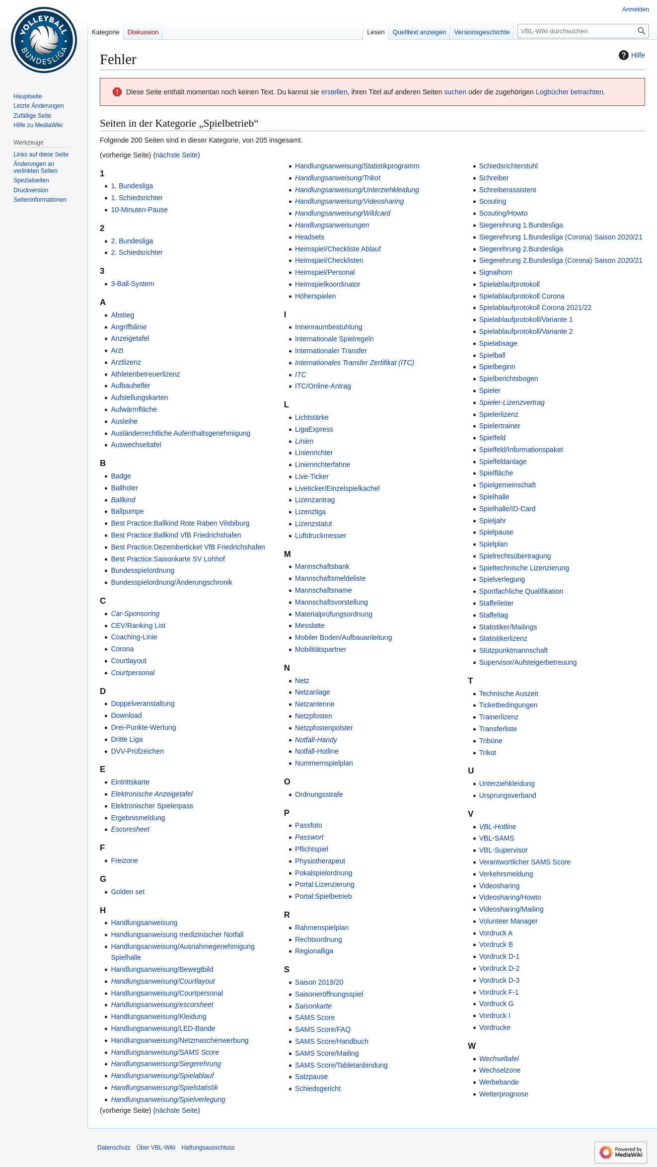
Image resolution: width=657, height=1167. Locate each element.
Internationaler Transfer (331, 351)
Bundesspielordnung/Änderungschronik (171, 582)
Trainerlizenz (499, 717)
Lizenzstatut (313, 524)
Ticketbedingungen (508, 705)
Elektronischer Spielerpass (152, 806)
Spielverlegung (502, 579)
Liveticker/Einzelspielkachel (337, 488)
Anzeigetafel (130, 338)
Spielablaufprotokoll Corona (522, 296)
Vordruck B (496, 944)
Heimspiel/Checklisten (329, 260)
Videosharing (499, 886)
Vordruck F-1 (499, 992)
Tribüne (491, 741)
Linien (304, 441)
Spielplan (493, 544)
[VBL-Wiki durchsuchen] (583, 31)
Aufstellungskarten (139, 397)
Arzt (117, 350)
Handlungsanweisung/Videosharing (349, 201)
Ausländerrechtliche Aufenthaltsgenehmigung (180, 433)
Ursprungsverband (507, 795)
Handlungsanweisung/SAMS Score (165, 1052)
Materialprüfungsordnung (333, 614)
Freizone (124, 860)
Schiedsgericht (318, 1088)
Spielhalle (494, 497)
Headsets (309, 237)
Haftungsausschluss (207, 1147)
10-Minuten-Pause (139, 210)
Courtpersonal (132, 673)
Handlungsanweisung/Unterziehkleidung (357, 190)
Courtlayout (128, 661)
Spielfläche (496, 473)
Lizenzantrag (315, 500)
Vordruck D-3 (499, 980)
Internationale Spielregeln (334, 339)
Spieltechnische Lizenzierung (524, 568)
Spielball (492, 355)
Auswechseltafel (136, 445)
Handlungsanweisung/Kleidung (158, 1016)
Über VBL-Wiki (156, 1147)
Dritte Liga (127, 739)
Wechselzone (500, 1070)
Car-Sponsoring (135, 614)
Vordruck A (496, 933)
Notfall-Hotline (317, 751)
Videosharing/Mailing (511, 909)
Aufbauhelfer (130, 385)
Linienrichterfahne (322, 464)
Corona (122, 649)
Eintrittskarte (130, 782)
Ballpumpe (127, 511)
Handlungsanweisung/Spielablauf (162, 1076)
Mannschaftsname (323, 590)
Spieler (490, 390)
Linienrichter (314, 453)
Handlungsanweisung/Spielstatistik (164, 1087)
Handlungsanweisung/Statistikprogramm (357, 166)
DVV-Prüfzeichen (137, 751)
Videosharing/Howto (510, 897)
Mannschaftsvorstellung (331, 602)
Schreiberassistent (507, 190)
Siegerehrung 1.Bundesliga (521, 225)
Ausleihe (124, 421)
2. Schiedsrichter (136, 252)
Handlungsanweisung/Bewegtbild (162, 969)
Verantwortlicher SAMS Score (525, 862)
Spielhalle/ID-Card (507, 509)
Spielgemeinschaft (507, 485)
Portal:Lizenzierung (325, 884)
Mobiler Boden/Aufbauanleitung (343, 637)
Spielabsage (498, 343)
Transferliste (498, 729)
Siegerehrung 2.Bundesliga (521, 249)
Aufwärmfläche (134, 409)
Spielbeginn (497, 367)
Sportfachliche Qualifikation (521, 591)
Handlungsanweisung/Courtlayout (163, 981)
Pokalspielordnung (323, 873)
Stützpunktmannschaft (513, 650)
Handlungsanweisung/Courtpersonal (167, 993)
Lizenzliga (310, 512)
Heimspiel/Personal (325, 272)
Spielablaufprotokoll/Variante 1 (526, 319)
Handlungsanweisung (144, 923)
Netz (302, 681)
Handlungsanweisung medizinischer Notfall (177, 934)
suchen (455, 92)
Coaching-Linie (134, 637)
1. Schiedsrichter (136, 198)
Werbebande (499, 1082)
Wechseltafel (499, 1059)
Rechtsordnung (318, 939)
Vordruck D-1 (499, 956)
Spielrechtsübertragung (515, 556)
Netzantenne (314, 704)
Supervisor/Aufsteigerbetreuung (528, 662)
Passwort (309, 837)
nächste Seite (176, 155)
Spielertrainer (499, 426)
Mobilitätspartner (321, 649)
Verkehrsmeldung (506, 874)
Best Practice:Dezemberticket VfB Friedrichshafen (188, 547)
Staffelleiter (496, 603)
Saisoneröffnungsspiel (329, 994)
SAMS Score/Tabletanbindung (341, 1065)
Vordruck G (496, 1004)
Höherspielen (315, 296)
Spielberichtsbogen (508, 379)
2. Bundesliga (132, 241)
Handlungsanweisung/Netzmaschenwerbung (179, 1040)
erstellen (334, 92)
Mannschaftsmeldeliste (330, 578)
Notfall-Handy (316, 740)
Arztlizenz (126, 362)
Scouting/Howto (503, 213)
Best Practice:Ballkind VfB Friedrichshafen (176, 535)
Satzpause (311, 1077)
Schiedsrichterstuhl (508, 166)
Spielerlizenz (498, 414)
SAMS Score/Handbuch (331, 1041)
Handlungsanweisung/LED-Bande (163, 1028)
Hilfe (630, 55)
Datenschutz (114, 1147)
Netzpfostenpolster (324, 728)
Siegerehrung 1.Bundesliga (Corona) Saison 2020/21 (561, 237)
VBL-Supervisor (503, 850)
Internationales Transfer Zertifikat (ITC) (354, 363)
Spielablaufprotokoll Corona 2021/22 (535, 307)
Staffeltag (494, 615)
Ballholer (124, 488)
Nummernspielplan (324, 763)
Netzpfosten (313, 716)
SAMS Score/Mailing (327, 1053)
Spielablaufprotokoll (509, 284)
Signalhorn (495, 272)
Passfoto (308, 825)
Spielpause (496, 532)
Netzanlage (312, 692)
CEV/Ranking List (138, 625)
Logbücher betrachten (569, 92)
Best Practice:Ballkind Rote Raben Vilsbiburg (180, 523)
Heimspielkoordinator (328, 284)
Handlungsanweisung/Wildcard (342, 213)
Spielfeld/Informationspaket (521, 450)
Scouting (492, 201)
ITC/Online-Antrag (323, 386)
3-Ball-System (132, 284)
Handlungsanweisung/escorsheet (162, 1005)
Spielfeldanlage (503, 462)
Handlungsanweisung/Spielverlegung (168, 1099)
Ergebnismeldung (138, 818)
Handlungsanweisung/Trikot (337, 178)
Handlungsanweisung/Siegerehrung (166, 1064)
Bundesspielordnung (142, 570)
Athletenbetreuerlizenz (145, 374)
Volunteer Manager (508, 921)
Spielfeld (492, 438)
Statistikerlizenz (503, 638)
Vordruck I (495, 1015)
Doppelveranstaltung (142, 703)
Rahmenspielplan (322, 928)
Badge (121, 476)
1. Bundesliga (132, 186)
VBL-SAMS (496, 838)
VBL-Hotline (497, 827)
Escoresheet (130, 829)
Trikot (487, 753)
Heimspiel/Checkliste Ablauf (338, 249)
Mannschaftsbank (322, 566)
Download (126, 715)
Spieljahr (492, 521)
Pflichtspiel (311, 849)
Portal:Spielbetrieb (323, 896)
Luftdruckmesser (320, 536)
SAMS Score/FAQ (323, 1029)
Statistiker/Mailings (508, 627)
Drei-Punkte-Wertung (143, 727)
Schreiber (494, 178)
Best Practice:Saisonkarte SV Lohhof (168, 559)
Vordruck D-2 (499, 968)
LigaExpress (314, 429)
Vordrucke (495, 1027)
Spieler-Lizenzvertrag (512, 402)
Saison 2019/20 (319, 982)
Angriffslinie (128, 327)
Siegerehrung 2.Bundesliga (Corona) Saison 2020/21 (561, 260)
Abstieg (122, 315)
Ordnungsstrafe (319, 794)
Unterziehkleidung (507, 783)
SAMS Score (315, 1017)
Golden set (128, 892)
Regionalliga (314, 951)
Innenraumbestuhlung (328, 327)
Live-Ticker (312, 476)
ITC (300, 375)
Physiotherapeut (320, 861)
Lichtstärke (312, 417)
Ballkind (123, 500)
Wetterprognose (503, 1094)
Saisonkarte (313, 1006)
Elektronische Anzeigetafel (151, 794)
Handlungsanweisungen (332, 225)
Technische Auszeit (508, 694)
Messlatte (310, 625)
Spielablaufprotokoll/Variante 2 (526, 331)
